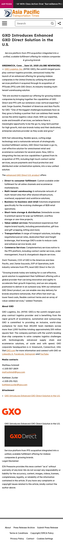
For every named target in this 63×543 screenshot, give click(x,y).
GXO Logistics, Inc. (14, 69)
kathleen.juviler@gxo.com (14, 384)
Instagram (30, 354)
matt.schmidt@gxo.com (13, 372)
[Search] (32, 23)
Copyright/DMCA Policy (42, 533)
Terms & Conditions (18, 533)
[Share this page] (59, 23)
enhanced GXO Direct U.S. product (23, 175)
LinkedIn (6, 354)
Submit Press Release (47, 527)
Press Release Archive (24, 527)
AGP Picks (7, 4)
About (8, 527)
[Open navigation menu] (4, 23)
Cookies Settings (45, 538)
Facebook (19, 354)
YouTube (44, 354)
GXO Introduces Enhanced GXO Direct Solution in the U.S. (32, 395)
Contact (30, 538)
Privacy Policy (17, 538)
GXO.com (10, 350)
